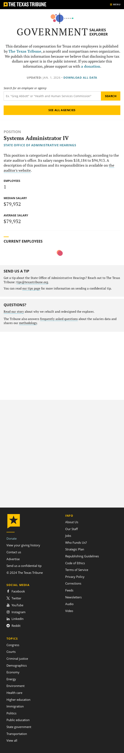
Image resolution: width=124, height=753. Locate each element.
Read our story (14, 312)
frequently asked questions (59, 319)
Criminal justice (17, 658)
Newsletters (73, 597)
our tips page (31, 288)
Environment (15, 686)
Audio (69, 604)
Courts (11, 652)
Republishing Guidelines (82, 556)
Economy (12, 672)
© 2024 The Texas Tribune (24, 573)
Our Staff (71, 529)
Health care (14, 693)
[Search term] (52, 96)
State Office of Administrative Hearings (40, 145)
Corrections (73, 583)
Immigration (15, 706)
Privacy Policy (74, 577)
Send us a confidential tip (24, 566)
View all (11, 740)
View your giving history (23, 545)
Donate (11, 538)
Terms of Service (76, 570)
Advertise (13, 559)
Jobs (68, 536)
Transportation (16, 734)
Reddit (13, 626)
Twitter (13, 598)
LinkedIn (15, 619)
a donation (90, 66)
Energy (11, 679)
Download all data (80, 77)
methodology (28, 323)
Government (52, 31)
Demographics (16, 665)
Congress (12, 645)
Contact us (13, 552)
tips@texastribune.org (32, 282)
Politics (11, 713)
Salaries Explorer (98, 32)
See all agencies (62, 110)
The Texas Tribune (25, 51)
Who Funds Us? (76, 542)
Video (69, 611)
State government (18, 727)
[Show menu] (115, 4)
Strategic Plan (74, 549)
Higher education (18, 700)
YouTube (14, 605)
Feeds (69, 590)
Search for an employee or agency (25, 88)
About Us (71, 522)
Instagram (16, 612)
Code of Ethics (75, 563)
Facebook (15, 591)
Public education (18, 720)
